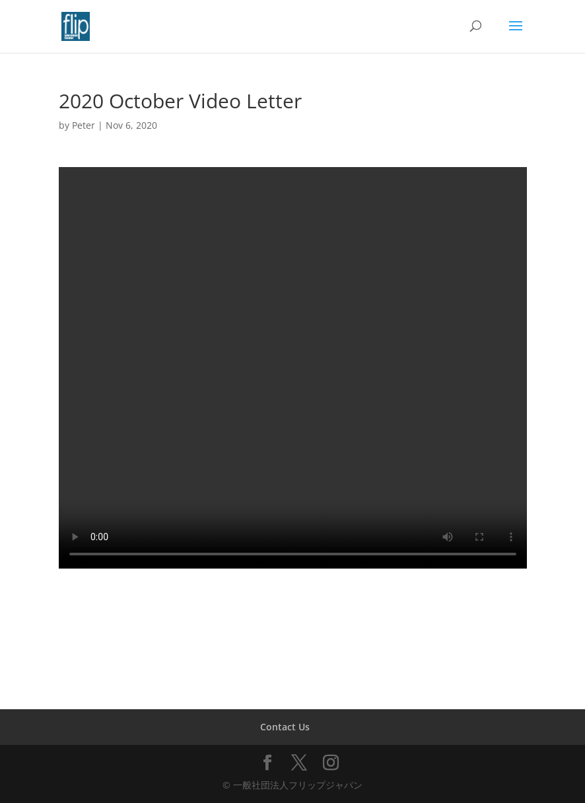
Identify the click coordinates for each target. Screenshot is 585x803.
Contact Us (285, 726)
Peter (83, 125)
